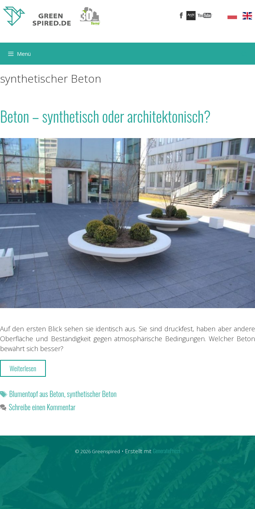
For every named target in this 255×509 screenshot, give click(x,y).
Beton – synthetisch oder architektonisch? (105, 116)
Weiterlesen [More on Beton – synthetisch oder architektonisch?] (23, 368)
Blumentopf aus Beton (36, 393)
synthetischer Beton (91, 393)
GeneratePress (166, 451)
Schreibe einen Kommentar (42, 406)
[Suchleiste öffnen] (244, 54)
